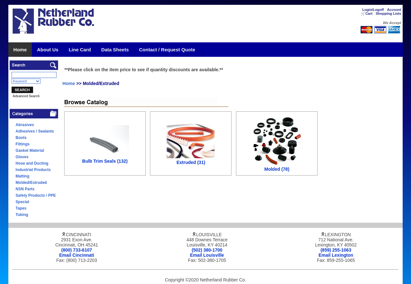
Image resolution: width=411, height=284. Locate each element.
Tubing (22, 214)
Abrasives (25, 125)
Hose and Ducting (32, 163)
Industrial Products (33, 170)
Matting (23, 176)
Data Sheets (115, 49)
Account (394, 10)
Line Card (80, 49)
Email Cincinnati (76, 255)
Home (20, 49)
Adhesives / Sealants (35, 131)
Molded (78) (276, 169)
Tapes (21, 208)
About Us (47, 49)
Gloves (22, 157)
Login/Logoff (373, 10)
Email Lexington (336, 255)
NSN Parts (25, 189)
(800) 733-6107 (76, 250)
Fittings (23, 144)
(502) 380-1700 (207, 250)
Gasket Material (30, 150)
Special (22, 202)
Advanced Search (26, 96)
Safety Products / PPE (36, 195)
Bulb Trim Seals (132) (105, 161)
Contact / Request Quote (167, 49)
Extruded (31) (191, 162)
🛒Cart (366, 13)
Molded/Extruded (31, 182)
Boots (21, 137)
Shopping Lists (388, 13)
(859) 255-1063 (335, 250)
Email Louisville (207, 255)
